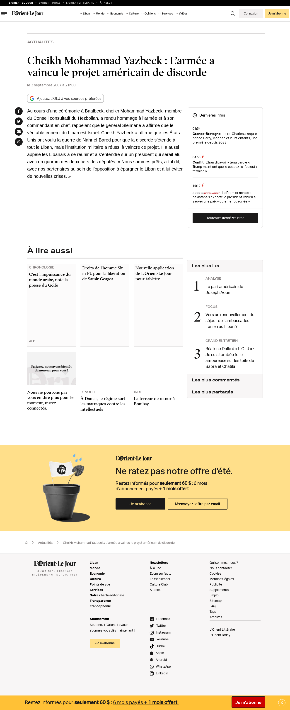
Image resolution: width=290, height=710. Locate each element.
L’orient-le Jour (21, 2)
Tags (213, 611)
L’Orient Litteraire (80, 2)
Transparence (100, 601)
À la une (155, 568)
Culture (134, 13)
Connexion (251, 13)
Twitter (161, 625)
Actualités (40, 41)
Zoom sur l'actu (161, 573)
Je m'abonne (248, 702)
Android (161, 659)
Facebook (163, 619)
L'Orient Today (49, 2)
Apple (160, 653)
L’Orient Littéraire (222, 629)
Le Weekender (160, 579)
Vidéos (183, 13)
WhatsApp (163, 666)
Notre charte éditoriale (107, 595)
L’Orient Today (220, 635)
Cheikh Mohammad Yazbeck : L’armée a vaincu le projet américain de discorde (119, 542)
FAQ (213, 606)
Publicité (216, 584)
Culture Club (159, 584)
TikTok (161, 646)
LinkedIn (162, 673)
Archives (216, 617)
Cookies (215, 573)
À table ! (106, 2)
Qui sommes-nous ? (224, 562)
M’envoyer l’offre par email (197, 504)
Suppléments (219, 590)
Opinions (150, 13)
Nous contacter (221, 568)
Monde (100, 13)
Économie (116, 13)
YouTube (163, 639)
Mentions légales (222, 579)
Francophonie (100, 606)
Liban (86, 13)
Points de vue (100, 584)
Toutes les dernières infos (225, 218)
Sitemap (216, 601)
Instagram (163, 632)
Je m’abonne (277, 13)
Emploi (214, 595)
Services (167, 13)
